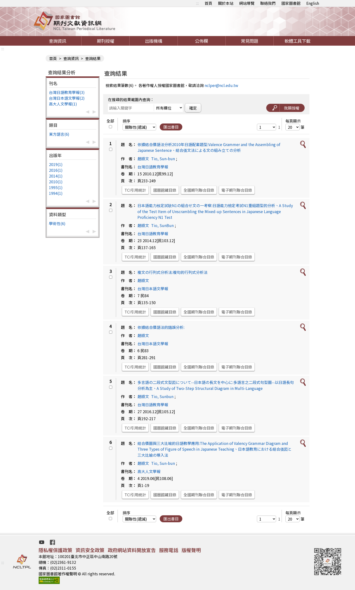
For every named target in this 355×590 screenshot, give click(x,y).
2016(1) (56, 170)
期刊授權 (105, 41)
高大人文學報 (148, 471)
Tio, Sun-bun (163, 158)
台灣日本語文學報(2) (67, 98)
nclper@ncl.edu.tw (221, 85)
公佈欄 (201, 41)
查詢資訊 (57, 41)
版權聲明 (191, 550)
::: (197, 3)
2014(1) (56, 176)
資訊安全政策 (90, 550)
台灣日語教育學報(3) (67, 92)
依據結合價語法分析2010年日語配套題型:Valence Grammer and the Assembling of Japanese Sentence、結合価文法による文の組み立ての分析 (208, 147)
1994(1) (56, 193)
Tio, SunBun (162, 225)
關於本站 (225, 3)
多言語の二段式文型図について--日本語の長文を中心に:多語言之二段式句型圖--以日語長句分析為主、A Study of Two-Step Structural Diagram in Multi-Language (215, 385)
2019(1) (56, 164)
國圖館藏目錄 (164, 190)
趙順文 (143, 158)
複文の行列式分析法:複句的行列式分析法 (172, 272)
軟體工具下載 (297, 41)
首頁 (208, 3)
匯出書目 (171, 127)
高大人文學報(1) (63, 104)
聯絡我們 (268, 3)
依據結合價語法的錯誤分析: (160, 327)
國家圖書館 (291, 3)
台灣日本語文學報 (152, 288)
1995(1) (56, 187)
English (312, 3)
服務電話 (168, 550)
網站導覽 (246, 3)
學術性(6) (57, 223)
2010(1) (56, 181)
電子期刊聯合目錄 (236, 190)
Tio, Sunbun (162, 396)
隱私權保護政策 (55, 550)
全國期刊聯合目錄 (198, 190)
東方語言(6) (59, 134)
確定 (193, 108)
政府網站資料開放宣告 (132, 550)
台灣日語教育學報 (152, 167)
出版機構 (153, 41)
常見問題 (249, 41)
